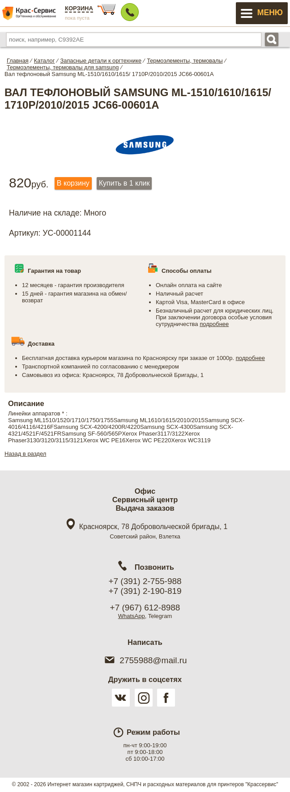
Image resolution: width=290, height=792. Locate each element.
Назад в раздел (25, 453)
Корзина (79, 8)
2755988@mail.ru (145, 660)
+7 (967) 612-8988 (145, 607)
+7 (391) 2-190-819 (144, 591)
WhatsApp (131, 616)
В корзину (73, 183)
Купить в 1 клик (124, 183)
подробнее (214, 324)
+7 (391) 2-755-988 (144, 581)
